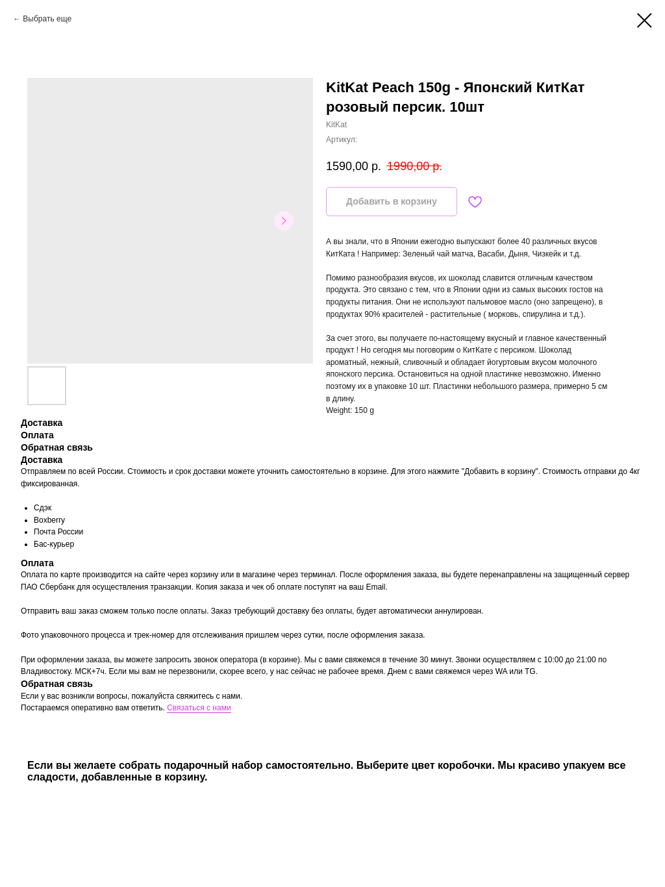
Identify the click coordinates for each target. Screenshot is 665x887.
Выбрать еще (47, 18)
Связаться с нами (199, 707)
